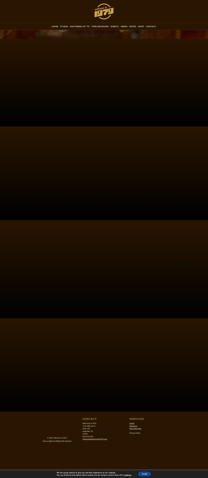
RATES (132, 26)
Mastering (133, 456)
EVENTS (115, 26)
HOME (55, 26)
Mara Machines (135, 459)
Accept (145, 473)
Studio (131, 453)
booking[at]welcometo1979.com (95, 469)
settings (127, 475)
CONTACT (151, 26)
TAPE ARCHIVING (100, 26)
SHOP (141, 26)
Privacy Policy (134, 463)
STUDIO (64, 26)
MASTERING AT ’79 (79, 26)
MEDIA (124, 26)
